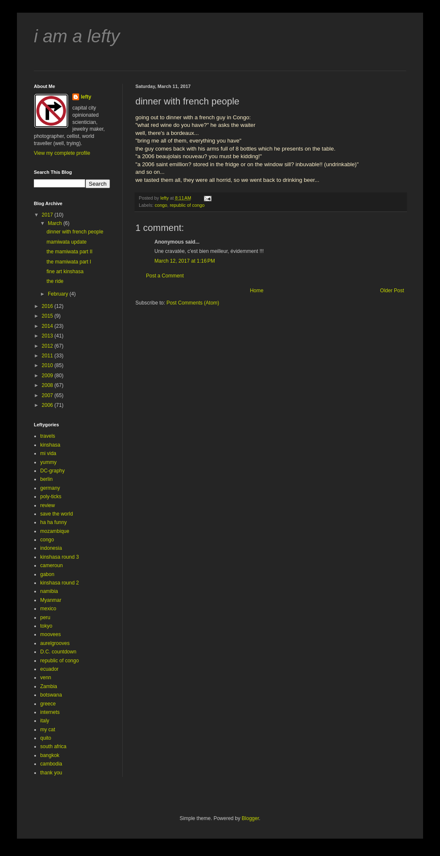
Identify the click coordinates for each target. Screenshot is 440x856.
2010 (48, 365)
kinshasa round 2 (59, 583)
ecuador (49, 669)
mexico (48, 609)
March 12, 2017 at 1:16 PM (184, 261)
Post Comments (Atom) (192, 303)
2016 (48, 306)
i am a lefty (77, 36)
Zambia (48, 686)
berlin (46, 479)
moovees (50, 634)
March (55, 223)
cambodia (51, 764)
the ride (55, 281)
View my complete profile (62, 153)
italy (44, 721)
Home (257, 291)
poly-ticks (50, 496)
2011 (48, 356)
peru (45, 617)
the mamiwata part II (70, 252)
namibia (49, 591)
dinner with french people (75, 232)
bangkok (49, 755)
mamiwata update (67, 242)
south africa (53, 746)
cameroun (51, 565)
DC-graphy (52, 471)
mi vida (48, 453)
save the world (56, 514)
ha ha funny (53, 522)
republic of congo (187, 205)
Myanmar (50, 600)
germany (50, 488)
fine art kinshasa (65, 271)
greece (48, 704)
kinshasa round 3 (59, 557)
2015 (48, 316)
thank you (51, 773)
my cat (47, 730)
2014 (48, 326)
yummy (48, 462)
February (58, 294)
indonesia (51, 548)
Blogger (250, 818)
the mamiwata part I (69, 262)
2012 (48, 346)
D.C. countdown (58, 652)
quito (45, 738)
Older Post (392, 291)
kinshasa (50, 445)
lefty (86, 97)
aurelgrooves (54, 643)
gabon (47, 574)
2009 (48, 376)
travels (47, 436)
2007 (48, 395)
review (47, 505)
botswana (51, 695)
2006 (48, 405)
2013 (48, 336)
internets (50, 712)
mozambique (54, 531)
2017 (48, 215)
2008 (48, 385)
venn (45, 677)
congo (161, 205)
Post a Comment (165, 276)
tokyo (46, 626)
